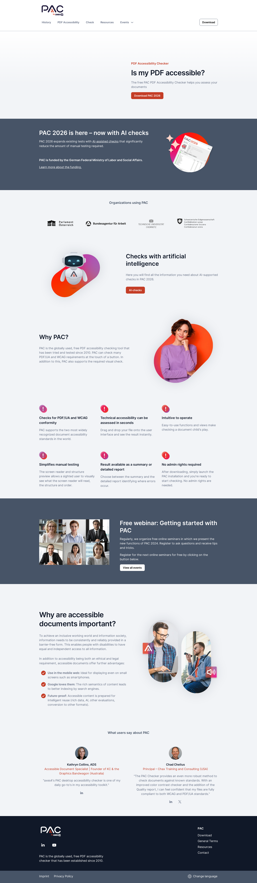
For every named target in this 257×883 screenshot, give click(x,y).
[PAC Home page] (52, 10)
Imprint (44, 876)
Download (208, 22)
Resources (107, 22)
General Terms (208, 841)
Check (90, 22)
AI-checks (135, 290)
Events (126, 22)
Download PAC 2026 (147, 95)
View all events (132, 567)
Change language (205, 876)
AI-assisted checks (105, 141)
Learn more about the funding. (60, 166)
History (46, 22)
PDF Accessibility (68, 22)
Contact (203, 852)
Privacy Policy (64, 876)
